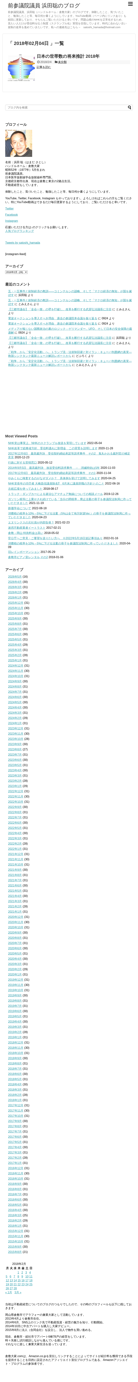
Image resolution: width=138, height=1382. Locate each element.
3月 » (18, 1292)
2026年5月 (15, 576)
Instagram (11, 220)
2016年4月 (15, 1210)
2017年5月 (15, 1142)
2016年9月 (15, 1183)
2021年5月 (15, 890)
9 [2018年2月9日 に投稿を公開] (22, 1276)
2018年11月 (15, 1047)
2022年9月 (15, 807)
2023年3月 (15, 775)
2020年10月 (15, 927)
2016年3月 (15, 1215)
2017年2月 (15, 1157)
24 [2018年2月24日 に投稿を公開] (27, 1284)
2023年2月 (15, 780)
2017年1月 (15, 1162)
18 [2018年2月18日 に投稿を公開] (31, 1280)
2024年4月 (15, 707)
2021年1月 (15, 911)
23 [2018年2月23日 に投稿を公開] (23, 1284)
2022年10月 (15, 801)
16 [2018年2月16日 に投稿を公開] (23, 1280)
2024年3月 (15, 712)
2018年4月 (15, 1084)
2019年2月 (15, 1032)
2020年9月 (15, 932)
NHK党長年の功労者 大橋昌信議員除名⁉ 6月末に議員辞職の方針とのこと (56, 483)
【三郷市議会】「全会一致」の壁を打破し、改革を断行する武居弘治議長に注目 (60, 309)
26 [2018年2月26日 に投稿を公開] (7, 1288)
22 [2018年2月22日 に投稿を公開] (19, 1284)
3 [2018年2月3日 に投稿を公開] (26, 1272)
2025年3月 (15, 649)
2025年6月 (15, 634)
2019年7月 (15, 1005)
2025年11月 (15, 608)
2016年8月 (15, 1189)
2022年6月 (15, 822)
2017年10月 (15, 1115)
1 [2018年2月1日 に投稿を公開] (18, 1272)
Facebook (11, 214)
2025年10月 (15, 613)
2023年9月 (15, 744)
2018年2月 (15, 1094)
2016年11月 (15, 1173)
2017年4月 (15, 1147)
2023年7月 (15, 754)
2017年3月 (15, 1152)
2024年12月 (15, 665)
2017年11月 (15, 1110)
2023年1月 (15, 786)
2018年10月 (15, 1053)
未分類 (62, 62)
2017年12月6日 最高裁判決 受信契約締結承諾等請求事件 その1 (52, 473)
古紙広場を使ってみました (25, 488)
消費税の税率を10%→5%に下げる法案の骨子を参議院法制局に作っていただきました (63, 543)
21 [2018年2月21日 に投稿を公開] (15, 1284)
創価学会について (19, 508)
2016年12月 (15, 1168)
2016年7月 (15, 1194)
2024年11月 (15, 670)
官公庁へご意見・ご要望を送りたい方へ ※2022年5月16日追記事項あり (55, 538)
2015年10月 (15, 1241)
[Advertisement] (69, 400)
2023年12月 (15, 728)
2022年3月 (15, 838)
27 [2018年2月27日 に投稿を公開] (11, 1288)
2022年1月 (15, 848)
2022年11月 (15, 796)
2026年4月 (15, 581)
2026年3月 (15, 587)
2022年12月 (15, 791)
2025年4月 (15, 644)
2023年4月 (15, 770)
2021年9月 (15, 869)
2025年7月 (15, 629)
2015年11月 (15, 1236)
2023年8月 (15, 749)
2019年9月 (15, 995)
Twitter (9, 208)
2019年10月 (15, 990)
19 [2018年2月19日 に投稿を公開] (7, 1284)
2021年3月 (15, 901)
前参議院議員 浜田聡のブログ (44, 5)
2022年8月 (15, 812)
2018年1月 (15, 1100)
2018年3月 (15, 1089)
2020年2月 (15, 969)
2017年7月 (15, 1131)
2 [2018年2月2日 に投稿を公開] (22, 1272)
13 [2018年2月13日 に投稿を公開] (11, 1280)
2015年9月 (15, 1246)
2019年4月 (15, 1021)
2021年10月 (15, 864)
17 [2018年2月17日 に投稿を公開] (27, 1280)
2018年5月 (15, 1079)
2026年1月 (15, 597)
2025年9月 (15, 618)
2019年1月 (15, 1037)
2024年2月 (15, 718)
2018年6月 (15, 1073)
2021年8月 (15, 875)
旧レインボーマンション (24, 551)
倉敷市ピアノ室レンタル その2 (28, 557)
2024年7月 (15, 691)
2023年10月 (15, 738)
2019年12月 (15, 979)
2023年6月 (15, 759)
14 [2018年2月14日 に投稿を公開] (15, 1280)
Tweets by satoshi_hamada (22, 242)
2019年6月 (15, 1011)
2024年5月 (15, 702)
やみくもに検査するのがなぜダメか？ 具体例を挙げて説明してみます (54, 478)
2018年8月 (15, 1063)
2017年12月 (15, 1105)
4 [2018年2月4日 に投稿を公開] (30, 1272)
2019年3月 (15, 1026)
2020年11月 (15, 922)
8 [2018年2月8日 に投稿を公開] (18, 1276)
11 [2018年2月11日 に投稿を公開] (31, 1276)
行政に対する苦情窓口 (22, 462)
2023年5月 (15, 765)
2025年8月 (15, 623)
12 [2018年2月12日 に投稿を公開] (7, 1280)
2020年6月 (15, 948)
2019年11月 (15, 984)
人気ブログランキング (19, 230)
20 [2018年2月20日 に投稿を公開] (11, 1284)
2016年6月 (15, 1199)
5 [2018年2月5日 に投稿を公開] (6, 1276)
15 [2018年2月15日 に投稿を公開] (19, 1280)
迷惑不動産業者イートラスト (26, 527)
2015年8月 (15, 1251)
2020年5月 (15, 953)
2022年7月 (15, 817)
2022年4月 (15, 833)
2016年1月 (15, 1225)
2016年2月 (15, 1220)
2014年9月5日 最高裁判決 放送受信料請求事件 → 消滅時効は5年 (54, 467)
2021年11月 (15, 859)
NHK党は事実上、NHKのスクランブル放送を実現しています (47, 443)
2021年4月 (15, 896)
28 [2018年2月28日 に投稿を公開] (15, 1288)
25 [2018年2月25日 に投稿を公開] (31, 1284)
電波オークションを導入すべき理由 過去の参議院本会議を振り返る (52, 318)
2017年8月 (15, 1126)
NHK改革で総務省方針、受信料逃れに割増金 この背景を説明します (53, 448)
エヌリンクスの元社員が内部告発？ (31, 522)
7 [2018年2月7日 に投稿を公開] (14, 1276)
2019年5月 (15, 1016)
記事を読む (44, 67)
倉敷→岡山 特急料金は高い (25, 532)
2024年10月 (15, 676)
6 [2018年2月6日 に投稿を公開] (10, 1276)
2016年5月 (15, 1204)
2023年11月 (15, 733)
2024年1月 (15, 723)
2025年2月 (15, 655)
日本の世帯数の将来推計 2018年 (68, 56)
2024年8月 (15, 686)
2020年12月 (15, 916)
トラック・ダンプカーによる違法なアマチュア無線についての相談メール (55, 494)
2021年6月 (15, 885)
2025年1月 (15, 660)
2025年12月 (15, 602)
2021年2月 (15, 906)
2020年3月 (15, 964)
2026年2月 (15, 592)
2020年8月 (15, 937)
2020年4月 (15, 958)
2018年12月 (15, 1042)
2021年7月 (15, 880)
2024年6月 (15, 697)
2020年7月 (15, 943)
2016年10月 (15, 1178)
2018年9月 (15, 1058)
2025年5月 (15, 639)
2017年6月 (15, 1136)
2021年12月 (15, 854)
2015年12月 (15, 1231)
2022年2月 (15, 843)
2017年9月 (15, 1121)
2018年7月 (15, 1068)
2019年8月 (15, 1000)
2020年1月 (15, 974)
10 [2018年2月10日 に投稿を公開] (27, 1276)
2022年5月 (15, 827)
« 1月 (8, 1292)
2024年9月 (15, 681)
